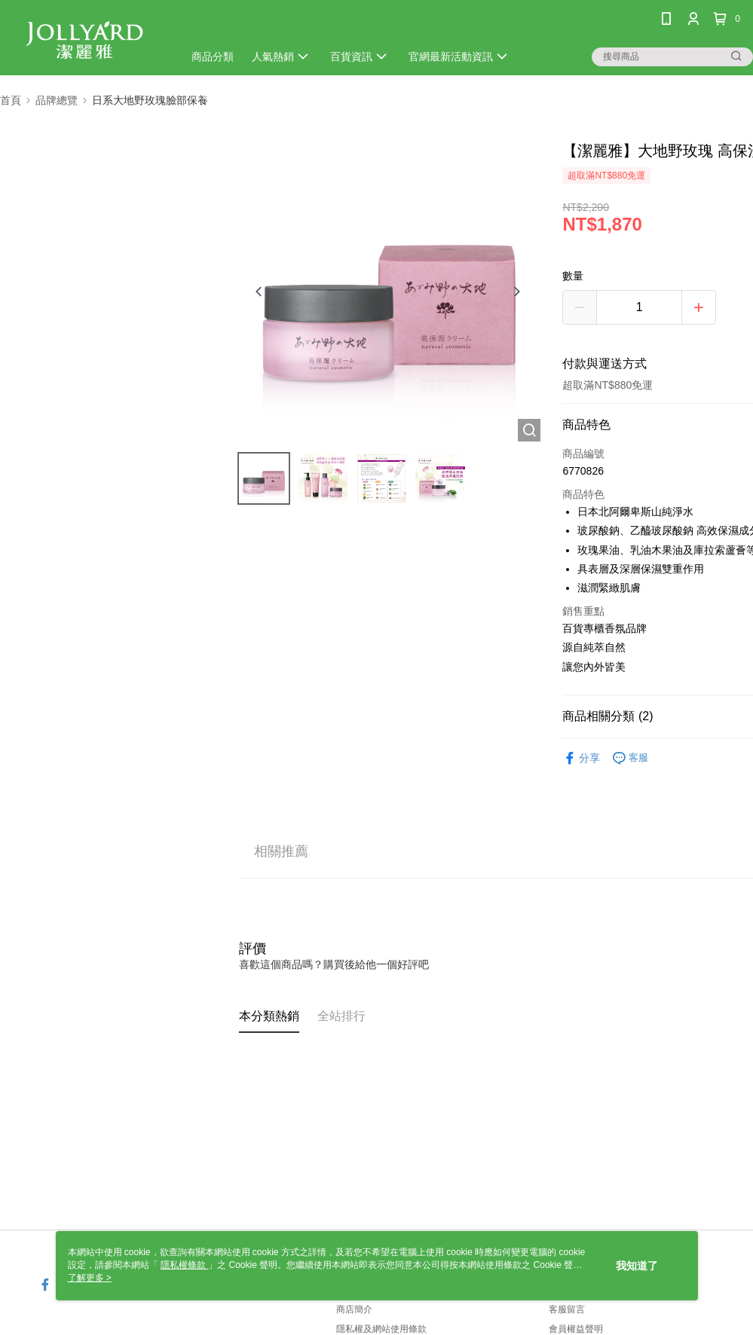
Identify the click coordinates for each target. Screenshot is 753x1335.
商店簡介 (354, 1309)
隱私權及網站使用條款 (381, 1329)
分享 (581, 758)
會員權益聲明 (576, 1329)
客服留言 (567, 1309)
